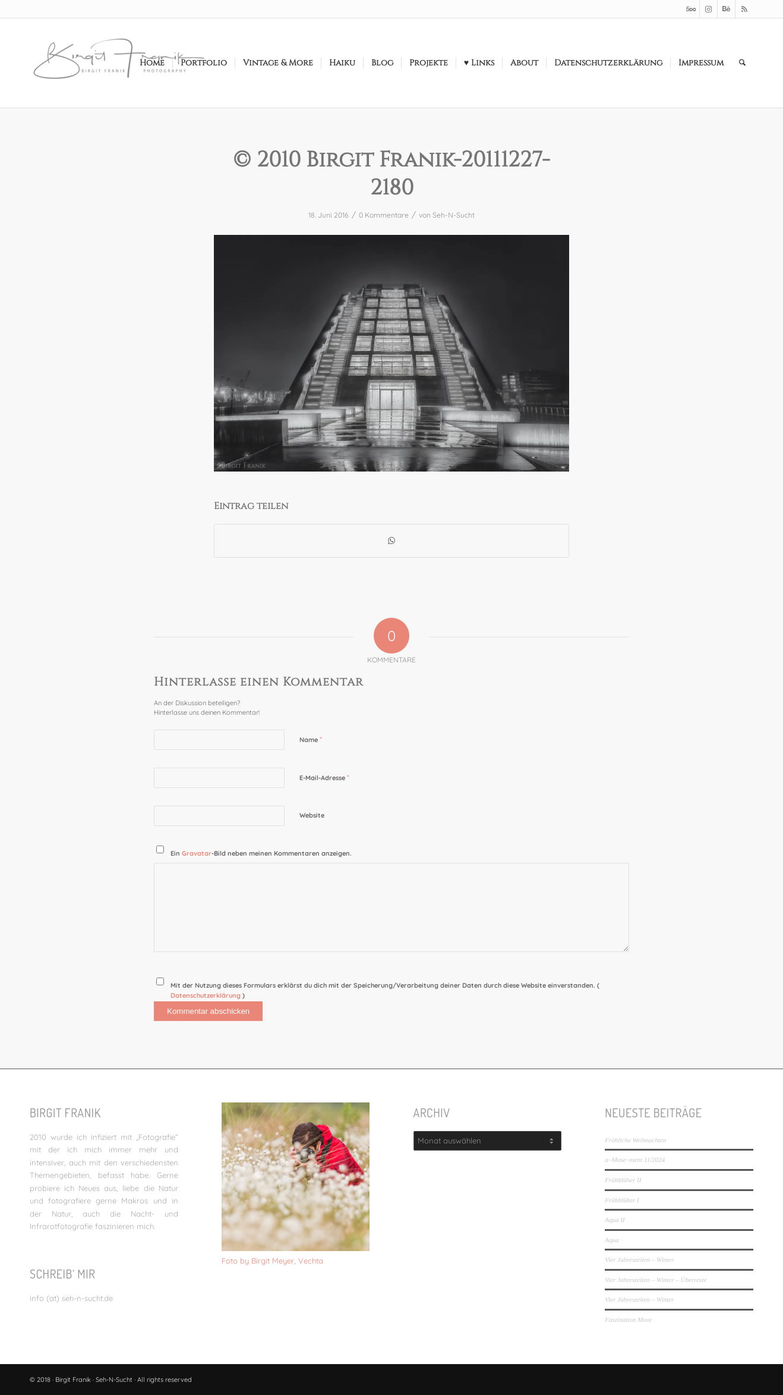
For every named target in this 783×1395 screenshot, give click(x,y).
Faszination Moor (628, 1319)
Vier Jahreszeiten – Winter (639, 1259)
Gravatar (196, 853)
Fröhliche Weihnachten (635, 1139)
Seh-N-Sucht (453, 214)
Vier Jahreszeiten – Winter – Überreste (655, 1279)
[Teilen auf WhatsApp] (391, 540)
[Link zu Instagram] (708, 9)
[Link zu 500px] (690, 9)
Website (311, 815)
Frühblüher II (623, 1179)
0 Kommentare (384, 214)
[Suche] (742, 63)
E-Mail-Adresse (324, 777)
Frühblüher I (622, 1200)
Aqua (611, 1239)
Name (310, 739)
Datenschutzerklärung (206, 995)
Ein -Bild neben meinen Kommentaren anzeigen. (261, 853)
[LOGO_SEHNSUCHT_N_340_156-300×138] (119, 63)
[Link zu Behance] (726, 9)
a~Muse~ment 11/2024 (635, 1159)
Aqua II (614, 1219)
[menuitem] (152, 63)
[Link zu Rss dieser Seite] (744, 9)
